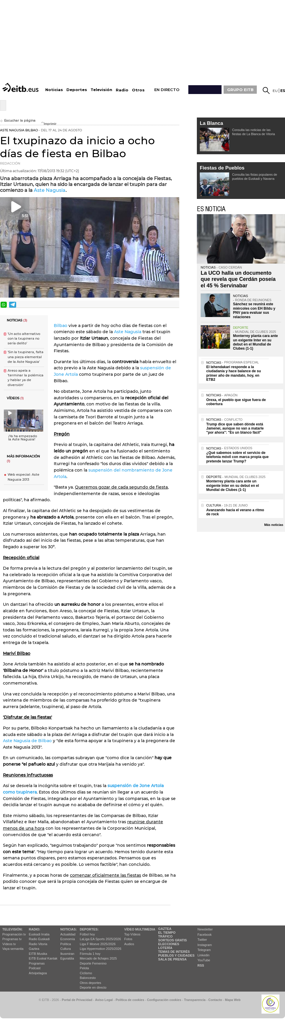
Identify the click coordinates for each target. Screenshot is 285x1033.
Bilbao (60, 325)
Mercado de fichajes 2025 (98, 958)
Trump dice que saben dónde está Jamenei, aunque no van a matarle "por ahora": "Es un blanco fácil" (235, 428)
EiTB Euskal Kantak (43, 958)
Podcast (35, 968)
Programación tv (14, 934)
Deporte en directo (93, 987)
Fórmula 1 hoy (90, 953)
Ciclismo (86, 973)
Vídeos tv (9, 944)
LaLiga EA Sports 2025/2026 (100, 939)
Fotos (128, 939)
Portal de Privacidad (77, 1000)
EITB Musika (38, 953)
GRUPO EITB (240, 89)
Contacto (215, 1000)
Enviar (174, 305)
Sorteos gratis (172, 940)
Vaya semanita (13, 948)
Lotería (165, 948)
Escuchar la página (18, 121)
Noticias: (68, 929)
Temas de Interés (174, 951)
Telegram (204, 950)
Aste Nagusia (50, 190)
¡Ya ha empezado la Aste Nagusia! (22, 437)
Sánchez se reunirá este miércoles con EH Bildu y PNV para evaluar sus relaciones (254, 310)
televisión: (12, 929)
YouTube (203, 960)
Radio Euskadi (39, 939)
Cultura (65, 948)
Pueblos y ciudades (176, 955)
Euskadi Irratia (39, 934)
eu (275, 90)
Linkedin (203, 955)
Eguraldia (67, 958)
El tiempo (166, 932)
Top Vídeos (132, 934)
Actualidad (67, 934)
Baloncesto (88, 978)
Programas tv (11, 939)
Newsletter (205, 929)
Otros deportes (90, 983)
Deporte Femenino (93, 963)
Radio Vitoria (38, 944)
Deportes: (89, 929)
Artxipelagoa (38, 973)
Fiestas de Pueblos (222, 168)
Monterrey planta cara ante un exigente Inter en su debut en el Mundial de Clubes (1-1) (255, 342)
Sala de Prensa (172, 959)
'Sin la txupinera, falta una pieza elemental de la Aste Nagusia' (25, 356)
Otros (138, 90)
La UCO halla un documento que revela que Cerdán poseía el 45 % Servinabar (238, 279)
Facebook (204, 934)
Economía (67, 939)
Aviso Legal (104, 1000)
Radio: (34, 929)
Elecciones (168, 944)
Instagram (204, 945)
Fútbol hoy (87, 934)
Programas (37, 963)
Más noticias (273, 524)
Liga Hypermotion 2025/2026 (100, 948)
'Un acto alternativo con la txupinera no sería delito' (24, 338)
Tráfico (165, 936)
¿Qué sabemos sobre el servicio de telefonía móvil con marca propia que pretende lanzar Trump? (237, 457)
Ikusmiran (67, 953)
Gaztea (34, 948)
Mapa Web (232, 1000)
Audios (129, 944)
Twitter (202, 939)
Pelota (84, 968)
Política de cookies (129, 1000)
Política (65, 944)
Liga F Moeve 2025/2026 (98, 944)
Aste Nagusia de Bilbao (27, 740)
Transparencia (194, 1000)
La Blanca (211, 123)
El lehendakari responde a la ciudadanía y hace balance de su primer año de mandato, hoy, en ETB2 (233, 373)
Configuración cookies (164, 1000)
